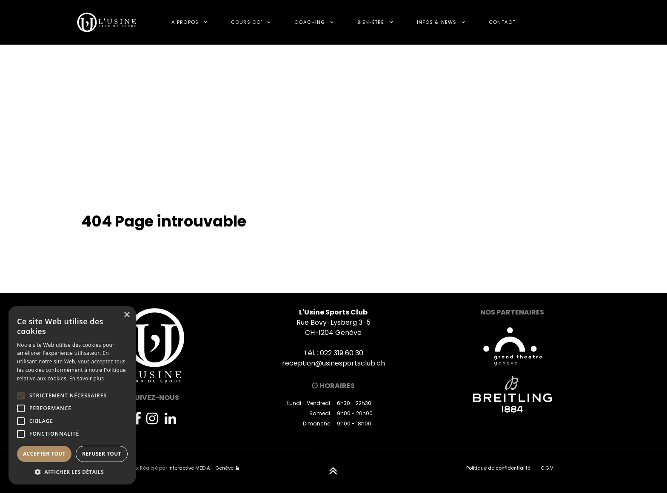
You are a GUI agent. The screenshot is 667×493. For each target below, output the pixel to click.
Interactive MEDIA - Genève (201, 468)
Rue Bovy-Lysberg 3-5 (333, 322)
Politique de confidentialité (498, 468)
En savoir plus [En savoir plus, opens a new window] (86, 378)
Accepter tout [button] (44, 453)
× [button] (126, 315)
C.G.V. (547, 468)
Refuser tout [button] (101, 453)
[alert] (72, 395)
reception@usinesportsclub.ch (333, 363)
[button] (72, 472)
